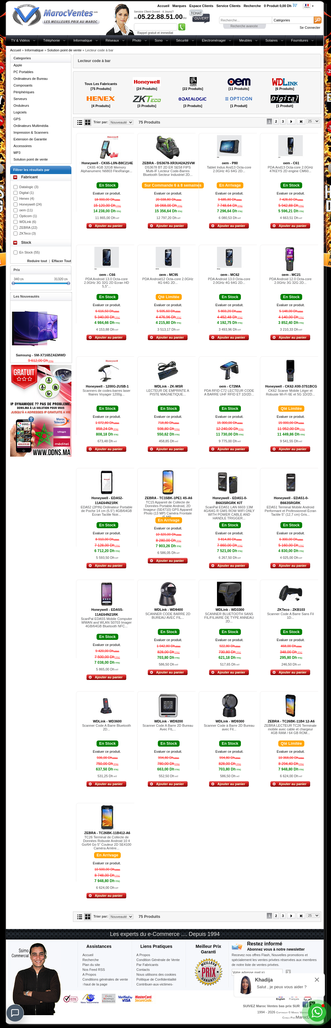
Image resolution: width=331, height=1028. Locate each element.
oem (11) (26, 210)
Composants (22, 85)
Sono (159, 40)
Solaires (271, 40)
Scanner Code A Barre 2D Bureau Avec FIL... (168, 727)
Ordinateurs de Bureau (30, 78)
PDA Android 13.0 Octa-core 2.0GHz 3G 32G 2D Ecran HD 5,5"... (106, 282)
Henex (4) (26, 198)
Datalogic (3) (28, 187)
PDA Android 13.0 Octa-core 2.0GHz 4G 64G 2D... (229, 280)
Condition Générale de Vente (158, 960)
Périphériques (23, 92)
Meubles (245, 40)
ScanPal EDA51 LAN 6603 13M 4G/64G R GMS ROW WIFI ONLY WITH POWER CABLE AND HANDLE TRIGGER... (229, 512)
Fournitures (299, 40)
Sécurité (182, 40)
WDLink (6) (27, 222)
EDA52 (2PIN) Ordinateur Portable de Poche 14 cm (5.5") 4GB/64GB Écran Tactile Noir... (106, 510)
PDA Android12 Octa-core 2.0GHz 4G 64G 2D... (167, 280)
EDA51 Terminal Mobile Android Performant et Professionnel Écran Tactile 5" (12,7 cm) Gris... (290, 510)
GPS (17, 119)
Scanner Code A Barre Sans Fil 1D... (290, 615)
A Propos (143, 955)
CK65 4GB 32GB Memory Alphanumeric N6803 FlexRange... (106, 169)
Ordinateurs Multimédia (30, 126)
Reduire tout (37, 261)
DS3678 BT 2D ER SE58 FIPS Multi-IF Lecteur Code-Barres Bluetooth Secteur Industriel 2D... (167, 170)
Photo (136, 40)
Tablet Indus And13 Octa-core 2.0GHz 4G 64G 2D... (229, 169)
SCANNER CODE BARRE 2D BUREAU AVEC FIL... (167, 615)
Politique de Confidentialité (156, 979)
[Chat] (15, 1013)
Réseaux (112, 40)
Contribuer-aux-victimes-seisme (154, 986)
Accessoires (22, 146)
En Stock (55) (29, 252)
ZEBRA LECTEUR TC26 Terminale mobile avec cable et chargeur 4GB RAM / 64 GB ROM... (290, 729)
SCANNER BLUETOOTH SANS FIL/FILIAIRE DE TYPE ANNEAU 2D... (229, 617)
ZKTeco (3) (27, 233)
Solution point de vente (64, 50)
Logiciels (20, 112)
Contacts (143, 969)
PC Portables (23, 72)
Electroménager (214, 40)
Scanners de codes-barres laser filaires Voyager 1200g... (107, 392)
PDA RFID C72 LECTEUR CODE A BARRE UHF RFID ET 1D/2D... (229, 392)
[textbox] (245, 20)
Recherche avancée (244, 26)
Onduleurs (21, 105)
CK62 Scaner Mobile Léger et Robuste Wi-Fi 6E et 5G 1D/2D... (290, 392)
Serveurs (20, 99)
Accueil (15, 50)
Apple (17, 65)
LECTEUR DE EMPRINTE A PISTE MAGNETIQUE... (167, 392)
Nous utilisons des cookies (156, 974)
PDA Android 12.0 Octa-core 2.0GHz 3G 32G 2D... (290, 280)
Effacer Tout (61, 261)
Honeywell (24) (30, 204)
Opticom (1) (28, 216)
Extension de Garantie (30, 139)
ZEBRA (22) (28, 227)
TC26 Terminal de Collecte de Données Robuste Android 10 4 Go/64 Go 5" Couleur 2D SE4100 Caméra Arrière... (106, 842)
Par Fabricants (147, 965)
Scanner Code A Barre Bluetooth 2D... (106, 727)
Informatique (82, 40)
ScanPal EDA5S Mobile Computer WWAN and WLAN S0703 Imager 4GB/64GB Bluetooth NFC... (106, 622)
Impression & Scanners (30, 132)
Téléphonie (51, 40)
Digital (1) (26, 193)
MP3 (17, 152)
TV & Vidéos (20, 40)
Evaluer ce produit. (107, 193)
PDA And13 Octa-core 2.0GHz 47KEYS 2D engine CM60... (290, 169)
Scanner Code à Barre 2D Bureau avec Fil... (229, 727)
